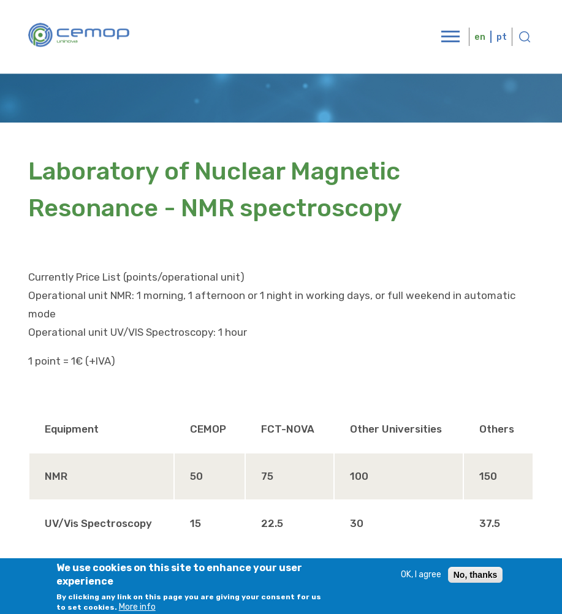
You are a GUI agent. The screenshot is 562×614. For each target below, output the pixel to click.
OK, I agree (421, 579)
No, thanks (476, 579)
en (479, 36)
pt (501, 36)
